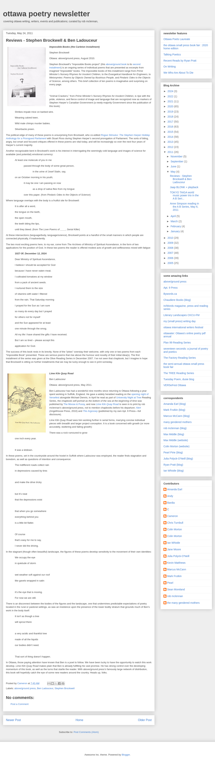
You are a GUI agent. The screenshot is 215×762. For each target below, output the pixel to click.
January (176, 231)
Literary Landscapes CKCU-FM (181, 315)
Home (79, 720)
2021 (171, 101)
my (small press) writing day (179, 321)
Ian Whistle (173, 542)
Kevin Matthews (176, 562)
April (173, 216)
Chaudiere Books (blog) (177, 299)
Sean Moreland (176, 589)
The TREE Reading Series (178, 373)
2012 (171, 147)
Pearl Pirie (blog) (173, 452)
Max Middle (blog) (173, 434)
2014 (171, 136)
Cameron (172, 516)
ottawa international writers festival (183, 327)
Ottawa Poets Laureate (176, 39)
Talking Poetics (172, 54)
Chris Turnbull (175, 522)
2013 (171, 141)
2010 (171, 237)
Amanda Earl (174, 489)
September (177, 161)
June (174, 166)
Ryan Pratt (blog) (173, 464)
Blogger (126, 754)
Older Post (145, 720)
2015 (171, 131)
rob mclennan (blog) (175, 428)
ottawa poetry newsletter (46, 14)
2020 (171, 106)
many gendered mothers (177, 422)
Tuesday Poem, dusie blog (178, 379)
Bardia (171, 502)
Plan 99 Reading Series (177, 342)
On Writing (169, 66)
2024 (171, 91)
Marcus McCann (176, 569)
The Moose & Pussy (74, 404)
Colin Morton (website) (176, 446)
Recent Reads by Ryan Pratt (179, 60)
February (176, 226)
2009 (171, 242)
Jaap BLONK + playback (184, 187)
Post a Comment (20, 704)
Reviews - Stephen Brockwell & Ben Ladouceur (181, 179)
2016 (171, 126)
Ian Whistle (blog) (173, 470)
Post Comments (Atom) (86, 732)
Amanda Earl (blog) (174, 403)
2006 (171, 258)
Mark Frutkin (174, 576)
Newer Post (13, 720)
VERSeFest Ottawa (174, 385)
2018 (171, 116)
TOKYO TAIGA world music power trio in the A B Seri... (184, 195)
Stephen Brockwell (64, 688)
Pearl (170, 582)
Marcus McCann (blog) (176, 415)
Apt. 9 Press (170, 287)
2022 (171, 96)
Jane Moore (174, 549)
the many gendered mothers (183, 602)
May (173, 171)
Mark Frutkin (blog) (174, 409)
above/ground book (116, 64)
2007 (171, 252)
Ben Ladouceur (45, 688)
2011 (171, 152)
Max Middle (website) (175, 440)
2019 (171, 111)
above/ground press (25, 688)
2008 (171, 247)
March (174, 221)
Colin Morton (174, 529)
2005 (171, 263)
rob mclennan (175, 596)
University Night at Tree (128, 397)
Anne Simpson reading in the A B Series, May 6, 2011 (184, 206)
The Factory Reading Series (179, 357)
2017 (171, 121)
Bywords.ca (170, 293)
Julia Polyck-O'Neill (178, 556)
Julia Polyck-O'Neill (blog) (178, 458)
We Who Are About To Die (178, 72)
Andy (170, 496)
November (177, 156)
